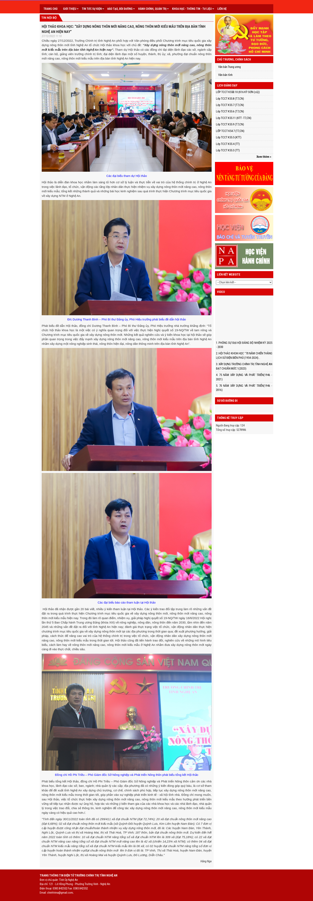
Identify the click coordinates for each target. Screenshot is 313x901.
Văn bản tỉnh (225, 75)
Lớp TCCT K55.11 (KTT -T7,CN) (233, 118)
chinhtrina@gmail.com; (60, 892)
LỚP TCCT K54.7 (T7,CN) (230, 131)
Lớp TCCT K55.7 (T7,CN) (230, 105)
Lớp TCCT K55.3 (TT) (228, 150)
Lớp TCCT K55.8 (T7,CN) (230, 98)
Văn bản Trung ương (229, 67)
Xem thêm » (264, 157)
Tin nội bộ (49, 18)
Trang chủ (50, 8)
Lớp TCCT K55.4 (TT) (228, 144)
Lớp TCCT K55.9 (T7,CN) (230, 124)
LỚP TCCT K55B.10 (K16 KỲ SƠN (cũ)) (238, 92)
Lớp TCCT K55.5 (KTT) (228, 137)
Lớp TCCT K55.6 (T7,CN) (230, 111)
